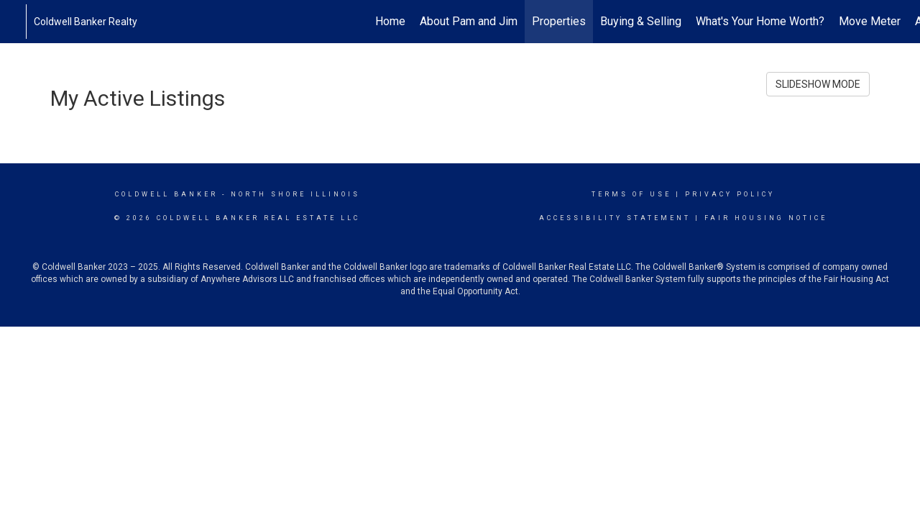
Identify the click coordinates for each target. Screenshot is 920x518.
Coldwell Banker (166, 194)
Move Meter (870, 21)
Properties (559, 21)
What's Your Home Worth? (760, 21)
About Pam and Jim (469, 21)
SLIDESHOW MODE (818, 84)
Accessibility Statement (615, 218)
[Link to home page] (18, 21)
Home (390, 21)
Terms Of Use (631, 194)
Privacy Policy (730, 194)
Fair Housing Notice (765, 218)
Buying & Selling (640, 21)
